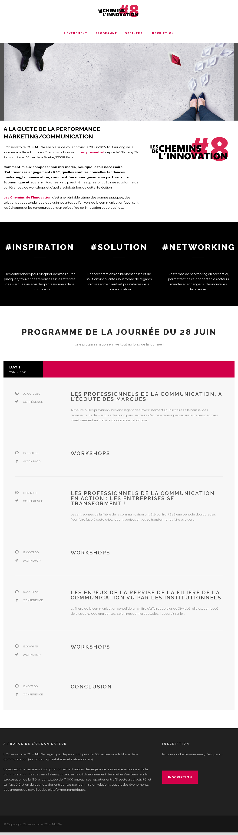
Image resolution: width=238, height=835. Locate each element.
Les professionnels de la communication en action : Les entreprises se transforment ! (143, 501)
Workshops (90, 456)
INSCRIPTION (162, 33)
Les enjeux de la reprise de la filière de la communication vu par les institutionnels (146, 597)
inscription (180, 780)
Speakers (134, 33)
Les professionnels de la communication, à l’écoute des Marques (146, 399)
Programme (106, 33)
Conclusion (91, 689)
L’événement (76, 33)
